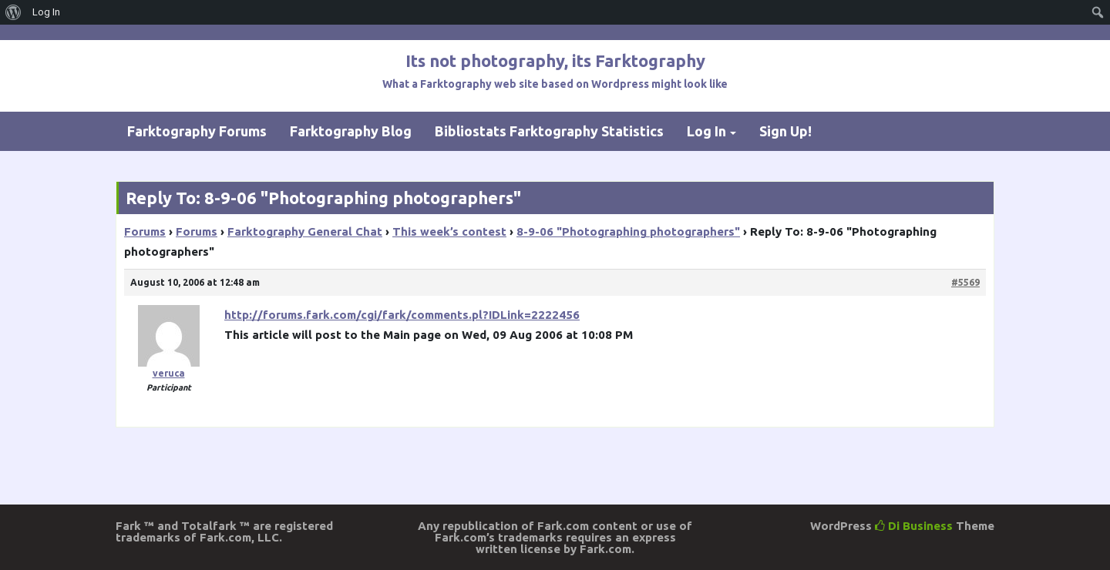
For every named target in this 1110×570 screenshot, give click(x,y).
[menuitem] (13, 12)
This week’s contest (449, 231)
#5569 (965, 282)
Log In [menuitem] (46, 12)
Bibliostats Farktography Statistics (549, 131)
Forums (145, 231)
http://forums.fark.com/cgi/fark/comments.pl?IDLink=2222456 (402, 314)
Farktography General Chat (304, 231)
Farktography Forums (197, 131)
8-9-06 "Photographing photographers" (628, 231)
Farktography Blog (351, 131)
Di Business (914, 525)
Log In (706, 131)
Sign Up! (785, 131)
